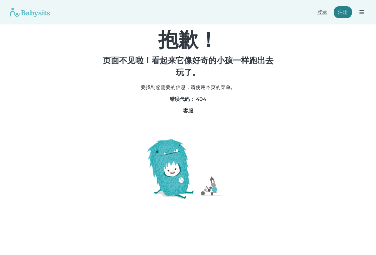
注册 (343, 12)
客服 (188, 111)
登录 (322, 12)
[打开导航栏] (361, 12)
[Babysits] (30, 12)
